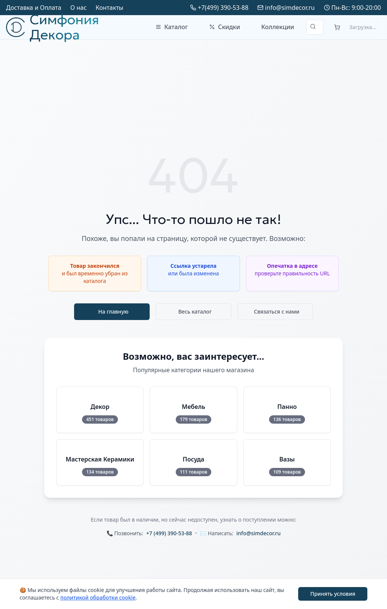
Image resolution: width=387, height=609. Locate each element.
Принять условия (332, 593)
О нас (78, 7)
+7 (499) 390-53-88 (169, 533)
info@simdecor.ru (289, 7)
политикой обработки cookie (97, 597)
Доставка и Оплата (33, 7)
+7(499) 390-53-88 (223, 7)
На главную (113, 311)
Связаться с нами (277, 311)
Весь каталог (195, 311)
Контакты (109, 7)
